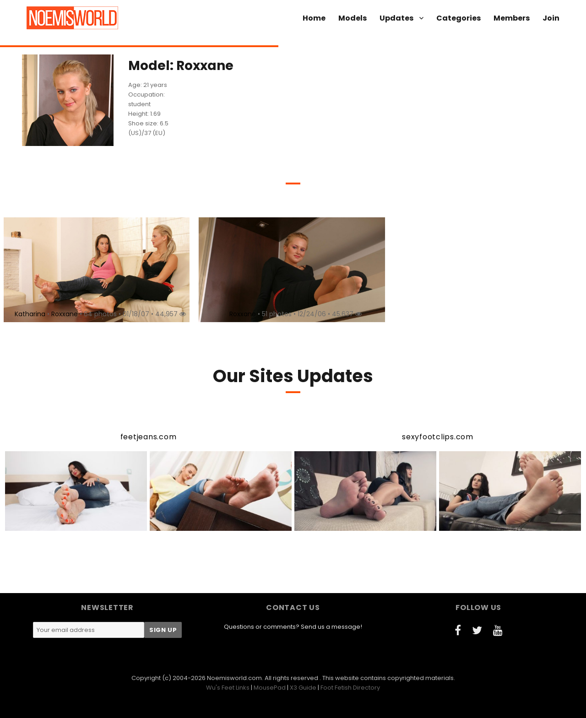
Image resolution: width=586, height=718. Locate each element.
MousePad (270, 687)
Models (352, 18)
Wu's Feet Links (228, 687)
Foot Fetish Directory (350, 687)
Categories (458, 18)
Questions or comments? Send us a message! (293, 626)
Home (314, 18)
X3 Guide (303, 687)
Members (512, 18)
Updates (396, 18)
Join (551, 18)
